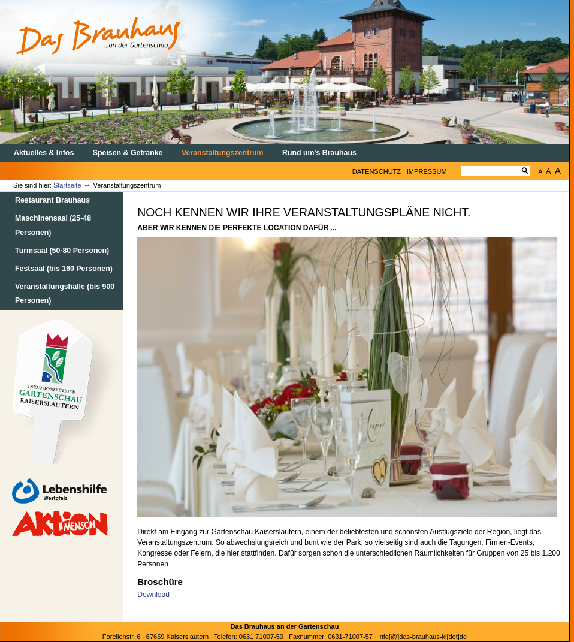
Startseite (67, 185)
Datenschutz (376, 171)
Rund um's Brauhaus (319, 153)
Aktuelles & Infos (44, 153)
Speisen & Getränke (128, 153)
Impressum (427, 171)
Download (153, 594)
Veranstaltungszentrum (223, 153)
